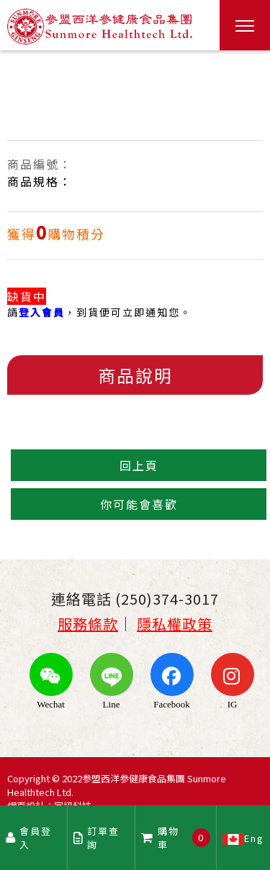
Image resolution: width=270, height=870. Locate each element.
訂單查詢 (96, 837)
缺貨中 (26, 296)
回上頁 (139, 465)
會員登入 (29, 837)
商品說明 (135, 375)
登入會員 (42, 312)
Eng (243, 837)
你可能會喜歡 (139, 504)
